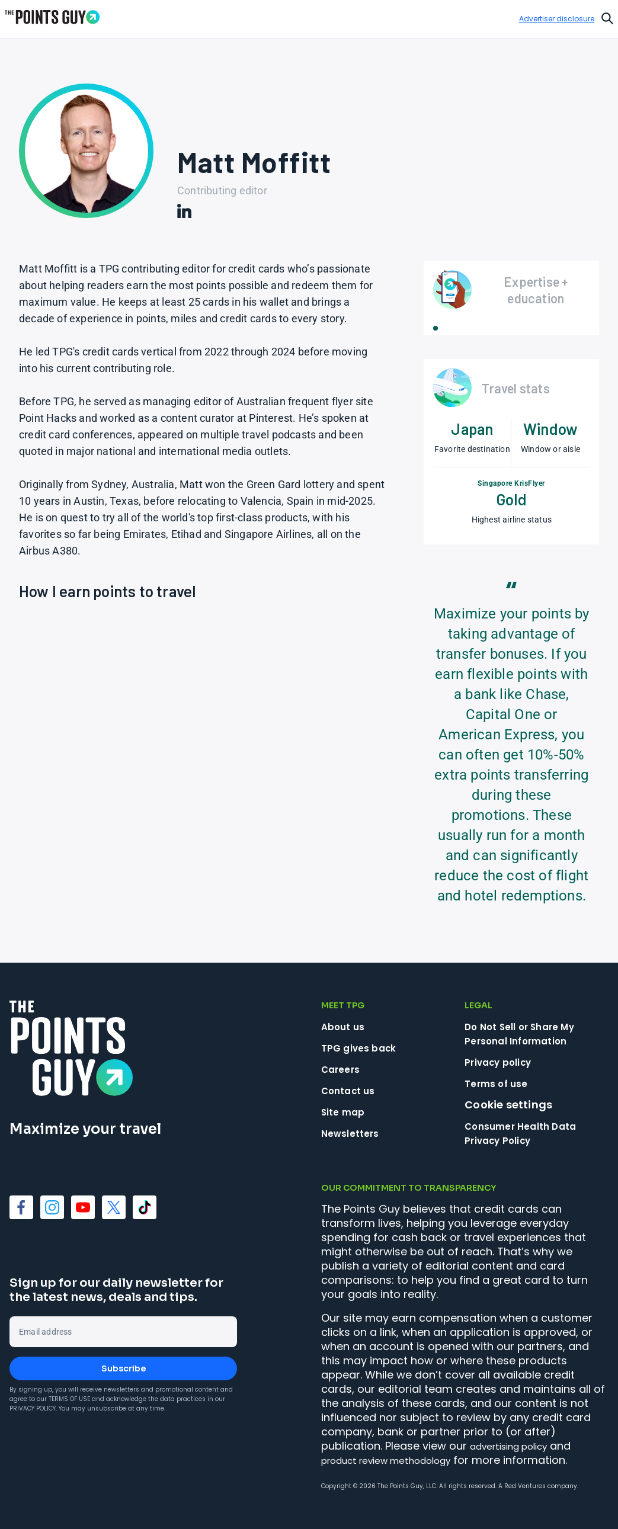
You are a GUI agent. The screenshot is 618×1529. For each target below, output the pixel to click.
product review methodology (398, 1460)
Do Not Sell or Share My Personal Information (528, 1033)
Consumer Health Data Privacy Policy (529, 1132)
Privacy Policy (32, 1408)
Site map (346, 1111)
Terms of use (500, 1083)
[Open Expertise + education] (511, 289)
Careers (343, 1069)
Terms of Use (69, 1399)
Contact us (352, 1090)
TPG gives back (363, 1047)
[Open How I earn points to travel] (107, 598)
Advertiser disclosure (556, 19)
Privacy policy (504, 1061)
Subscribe (123, 1368)
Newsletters (354, 1133)
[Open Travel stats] (511, 388)
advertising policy (516, 1445)
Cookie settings (508, 1105)
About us (346, 1026)
